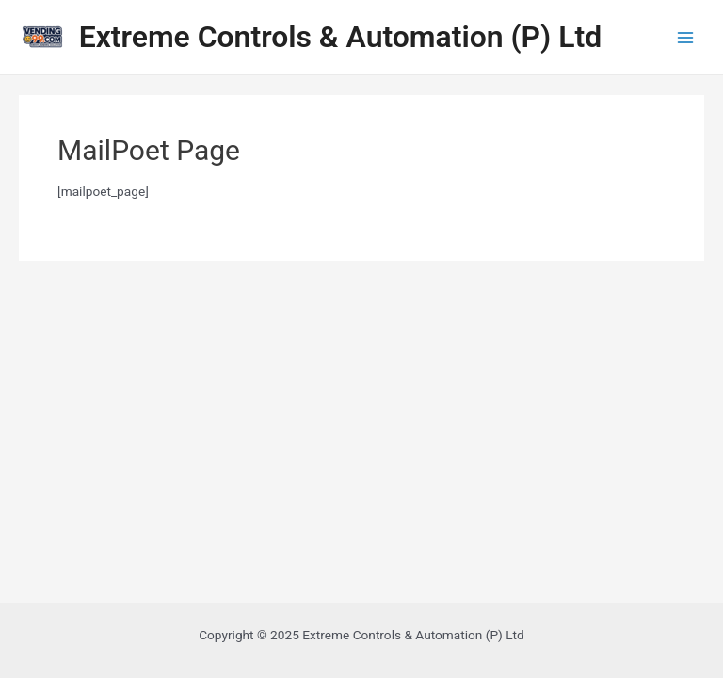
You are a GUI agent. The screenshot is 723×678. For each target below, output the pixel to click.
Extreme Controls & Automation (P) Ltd (340, 37)
